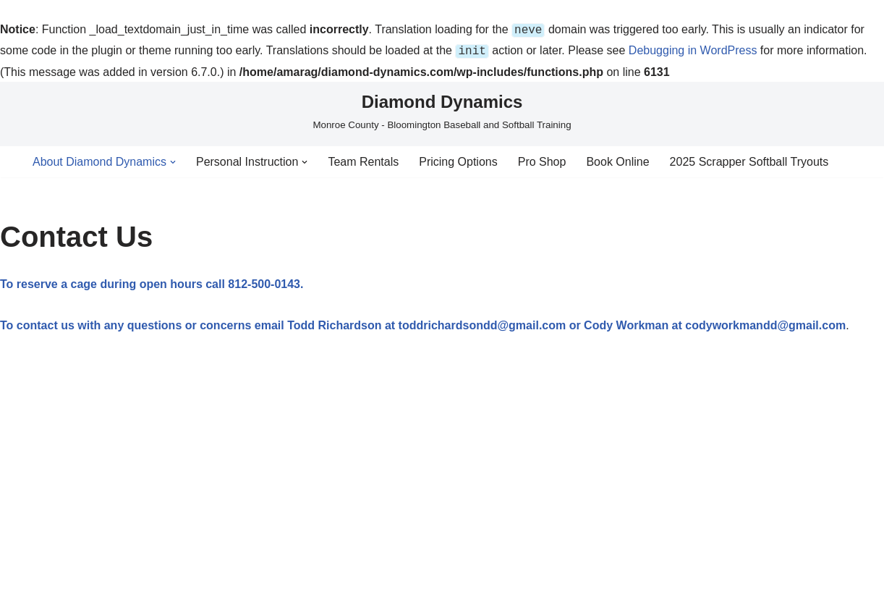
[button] (173, 159)
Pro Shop (542, 159)
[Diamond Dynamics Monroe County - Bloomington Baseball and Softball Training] (442, 107)
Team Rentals (363, 159)
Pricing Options (458, 159)
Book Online (617, 159)
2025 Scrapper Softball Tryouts (749, 159)
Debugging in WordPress (693, 49)
